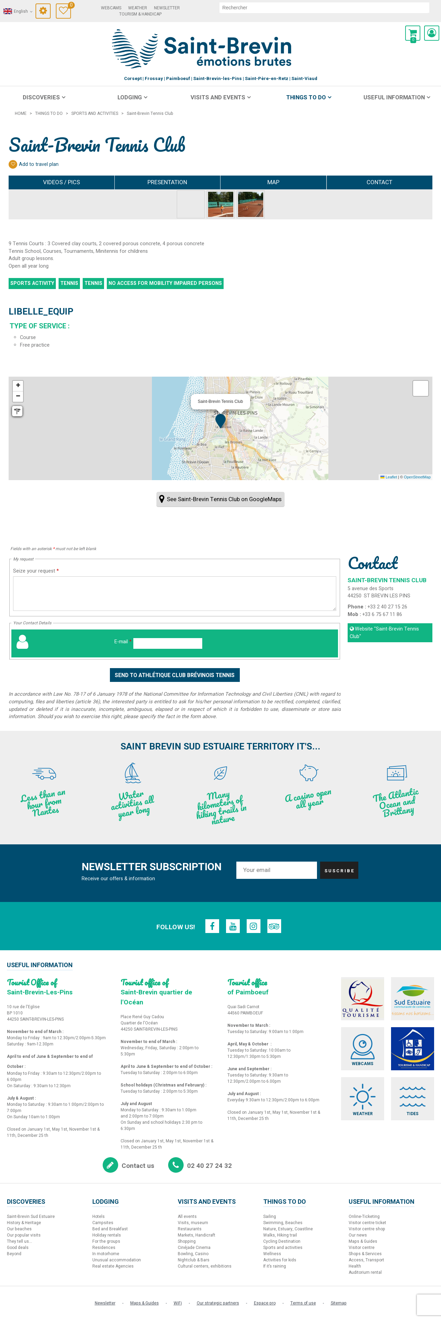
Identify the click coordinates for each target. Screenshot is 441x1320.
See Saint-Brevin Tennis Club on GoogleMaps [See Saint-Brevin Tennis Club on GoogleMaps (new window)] (224, 499)
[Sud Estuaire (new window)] (412, 998)
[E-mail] (167, 643)
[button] (413, 33)
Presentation (167, 182)
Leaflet (388, 477)
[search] (324, 7)
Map (273, 182)
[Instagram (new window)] (253, 926)
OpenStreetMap (417, 477)
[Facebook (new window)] (212, 926)
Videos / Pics (61, 182)
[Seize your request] (174, 593)
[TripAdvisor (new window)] (274, 926)
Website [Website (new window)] (384, 632)
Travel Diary (69, 6)
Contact (379, 182)
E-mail (123, 641)
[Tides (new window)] (412, 1098)
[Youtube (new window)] (233, 926)
